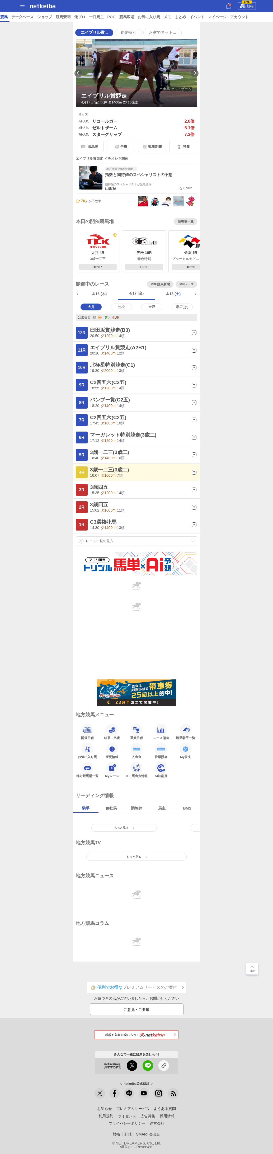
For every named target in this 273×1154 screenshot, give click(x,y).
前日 (78, 294)
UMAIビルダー (81, 17)
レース (40, 17)
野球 (128, 1134)
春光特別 (128, 32)
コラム (102, 17)
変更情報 (112, 751)
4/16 (99, 294)
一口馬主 (238, 17)
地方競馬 (142, 17)
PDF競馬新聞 (160, 284)
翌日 (195, 294)
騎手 (86, 808)
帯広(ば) (182, 307)
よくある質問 (165, 1108)
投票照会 (161, 751)
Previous (78, 73)
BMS (187, 808)
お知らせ (104, 1108)
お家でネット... (162, 32)
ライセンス (127, 1116)
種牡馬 (111, 808)
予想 (61, 17)
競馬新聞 (205, 17)
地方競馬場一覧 (87, 770)
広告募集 (147, 1116)
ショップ (187, 17)
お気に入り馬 (87, 751)
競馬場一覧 (186, 221)
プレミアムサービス (132, 1108)
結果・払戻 (112, 732)
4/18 (173, 294)
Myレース (187, 284)
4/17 (136, 293)
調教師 (136, 808)
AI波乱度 (161, 770)
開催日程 (87, 732)
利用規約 (105, 1116)
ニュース (24, 17)
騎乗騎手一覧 (185, 732)
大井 (91, 307)
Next (194, 73)
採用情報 (167, 1116)
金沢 (151, 307)
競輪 (247, 5)
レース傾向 (161, 732)
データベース (165, 17)
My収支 (186, 751)
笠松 (121, 307)
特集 (186, 147)
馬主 (162, 808)
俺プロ (222, 17)
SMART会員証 (148, 1134)
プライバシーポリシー (127, 1123)
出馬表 (93, 147)
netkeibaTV (121, 17)
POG (254, 17)
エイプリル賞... (94, 32)
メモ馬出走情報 (136, 770)
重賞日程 (136, 732)
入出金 (136, 751)
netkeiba (42, 6)
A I (52, 17)
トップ (7, 17)
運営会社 (157, 1123)
